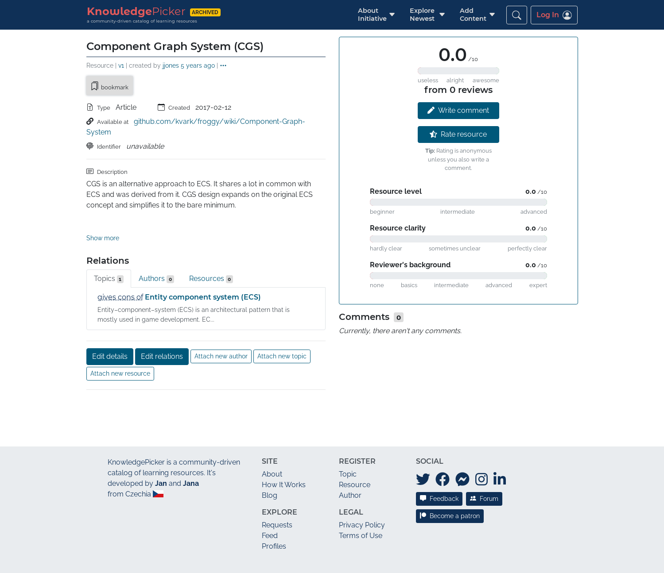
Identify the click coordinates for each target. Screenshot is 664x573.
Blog (269, 461)
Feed (270, 501)
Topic (348, 440)
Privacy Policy (362, 491)
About (272, 440)
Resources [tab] (211, 244)
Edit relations (162, 322)
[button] (372, 15)
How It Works (284, 450)
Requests (277, 491)
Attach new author (221, 322)
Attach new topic (282, 322)
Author (350, 461)
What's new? (131, 558)
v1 (121, 65)
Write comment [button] (458, 110)
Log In (554, 15)
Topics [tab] (109, 244)
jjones (171, 65)
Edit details (110, 322)
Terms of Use (360, 501)
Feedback (439, 464)
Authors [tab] (156, 244)
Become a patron (450, 481)
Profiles (274, 512)
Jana (191, 449)
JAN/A (510, 558)
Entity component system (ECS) (203, 263)
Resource (354, 450)
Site (270, 427)
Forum (484, 464)
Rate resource (458, 134)
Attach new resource (120, 339)
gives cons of (120, 263)
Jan (161, 449)
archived (205, 12)
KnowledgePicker (136, 428)
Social (429, 427)
